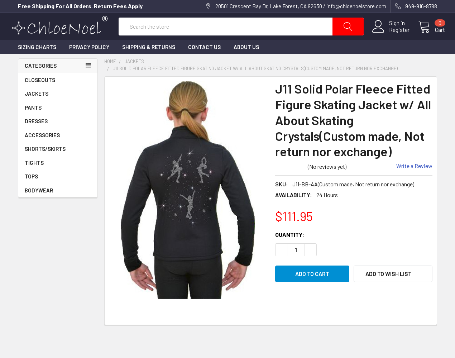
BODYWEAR (39, 206)
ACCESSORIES (58, 151)
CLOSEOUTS (40, 95)
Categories (41, 81)
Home (110, 77)
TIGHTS (34, 178)
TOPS (31, 192)
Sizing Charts (37, 62)
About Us (246, 62)
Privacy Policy (89, 62)
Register (391, 37)
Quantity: (289, 250)
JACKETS (36, 109)
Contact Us (204, 62)
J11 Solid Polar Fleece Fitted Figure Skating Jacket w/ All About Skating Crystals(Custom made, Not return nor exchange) (255, 84)
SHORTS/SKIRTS (45, 164)
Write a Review (414, 181)
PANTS (33, 123)
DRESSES (36, 137)
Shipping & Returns (148, 62)
